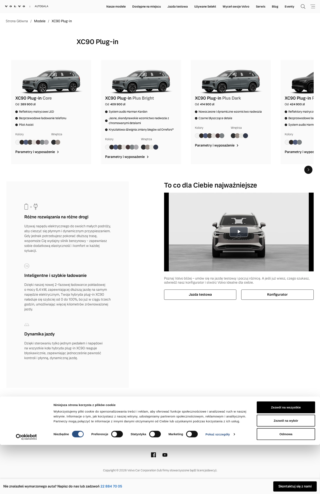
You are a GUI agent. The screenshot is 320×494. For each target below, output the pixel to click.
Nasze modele (116, 6)
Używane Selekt (205, 6)
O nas (103, 409)
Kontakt (87, 409)
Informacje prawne (129, 409)
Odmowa (285, 483)
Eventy (289, 6)
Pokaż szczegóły (218, 483)
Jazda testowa (177, 6)
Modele (40, 21)
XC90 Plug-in (62, 21)
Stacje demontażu (224, 409)
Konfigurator (277, 294)
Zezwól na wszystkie (286, 456)
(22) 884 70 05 (152, 436)
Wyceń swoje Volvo (236, 6)
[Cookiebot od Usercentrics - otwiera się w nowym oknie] (26, 486)
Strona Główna (17, 21)
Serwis (260, 6)
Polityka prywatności (169, 409)
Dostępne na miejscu (146, 6)
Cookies (197, 409)
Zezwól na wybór (286, 470)
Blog (275, 6)
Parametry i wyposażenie (37, 152)
